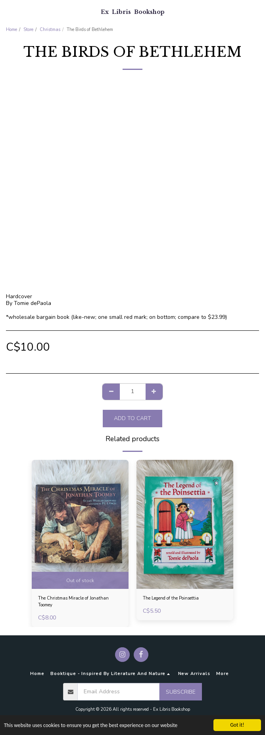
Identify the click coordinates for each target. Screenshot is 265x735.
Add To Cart (132, 418)
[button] (8, 11)
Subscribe (181, 692)
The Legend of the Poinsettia (171, 598)
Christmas (50, 30)
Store (28, 30)
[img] (80, 524)
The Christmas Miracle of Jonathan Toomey (73, 601)
